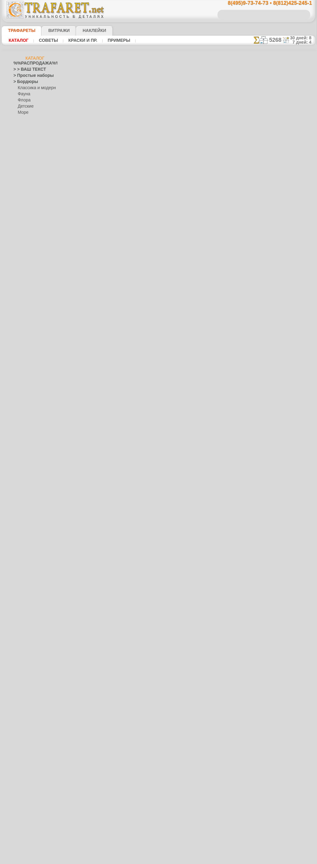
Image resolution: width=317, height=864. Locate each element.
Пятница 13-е (25, 635)
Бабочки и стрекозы (31, 223)
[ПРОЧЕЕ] (26, 776)
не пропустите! (284, 376)
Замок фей (27, 340)
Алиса (23, 328)
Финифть (26, 549)
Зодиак (20, 414)
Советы (45, 40)
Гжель (23, 512)
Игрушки (25, 315)
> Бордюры (23, 82)
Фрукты (20, 715)
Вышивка (26, 506)
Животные (23, 395)
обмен (188, 413)
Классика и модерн (35, 88)
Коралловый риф (29, 444)
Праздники (23, 604)
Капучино (22, 426)
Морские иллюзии (29, 487)
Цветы (19, 721)
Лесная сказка (30, 346)
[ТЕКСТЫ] (26, 758)
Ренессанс (22, 641)
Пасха (23, 623)
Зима (18, 401)
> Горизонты (24, 155)
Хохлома (25, 555)
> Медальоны (25, 149)
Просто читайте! (284, 325)
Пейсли (20, 586)
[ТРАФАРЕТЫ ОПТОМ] (33, 727)
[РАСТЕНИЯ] (29, 752)
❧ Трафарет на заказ (32, 789)
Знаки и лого (25, 407)
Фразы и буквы (27, 709)
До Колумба (24, 377)
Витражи (51, 30)
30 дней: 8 (302, 38)
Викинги (21, 235)
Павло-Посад (29, 530)
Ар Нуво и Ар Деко (30, 192)
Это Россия (27, 567)
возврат (173, 413)
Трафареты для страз (32, 783)
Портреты (22, 598)
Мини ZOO (27, 334)
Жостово (26, 524)
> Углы (19, 143)
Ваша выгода (96, 209)
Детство (21, 278)
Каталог (18, 40)
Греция (19, 266)
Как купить (137, 209)
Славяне (21, 672)
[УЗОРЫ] (26, 764)
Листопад (22, 475)
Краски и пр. (77, 40)
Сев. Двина (27, 543)
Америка (21, 186)
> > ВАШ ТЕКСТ (26, 69)
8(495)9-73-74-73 (127, 360)
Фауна (23, 94)
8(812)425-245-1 (200, 360)
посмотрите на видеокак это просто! (284, 298)
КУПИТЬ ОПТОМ (116, 222)
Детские (25, 106)
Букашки (21, 229)
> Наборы (22, 161)
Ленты (19, 469)
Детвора (25, 321)
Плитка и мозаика (29, 592)
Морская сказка (32, 352)
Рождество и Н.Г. (32, 617)
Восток (20, 248)
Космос (20, 451)
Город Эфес (24, 260)
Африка (20, 217)
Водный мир (24, 241)
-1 (135, 285)
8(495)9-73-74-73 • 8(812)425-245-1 (263, 3)
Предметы (23, 629)
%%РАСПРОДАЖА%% (33, 63)
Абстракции (24, 180)
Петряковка (28, 537)
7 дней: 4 (303, 42)
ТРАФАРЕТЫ (18, 30)
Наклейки (83, 30)
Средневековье (27, 678)
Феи (17, 703)
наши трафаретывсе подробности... (284, 352)
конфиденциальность (143, 413)
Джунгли (21, 364)
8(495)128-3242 (164, 360)
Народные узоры (28, 500)
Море (23, 112)
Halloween (26, 610)
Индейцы (26, 284)
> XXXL (19, 174)
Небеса (20, 580)
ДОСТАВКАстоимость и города (284, 271)
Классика (22, 438)
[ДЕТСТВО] (27, 740)
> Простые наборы (30, 75)
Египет (19, 389)
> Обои (19, 137)
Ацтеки (20, 211)
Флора (23, 100)
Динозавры (24, 371)
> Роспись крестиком (31, 168)
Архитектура (25, 205)
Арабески (22, 198)
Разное (24, 131)
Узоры (23, 118)
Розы (18, 653)
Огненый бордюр (158, 273)
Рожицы (21, 647)
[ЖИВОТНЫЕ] (30, 746)
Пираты (25, 309)
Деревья (21, 272)
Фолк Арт (26, 561)
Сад (17, 660)
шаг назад (159, 285)
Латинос (21, 463)
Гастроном (23, 254)
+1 (182, 285)
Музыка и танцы (28, 494)
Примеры (110, 40)
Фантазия (22, 697)
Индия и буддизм (29, 420)
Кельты (20, 432)
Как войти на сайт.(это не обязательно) (35, 823)
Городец (25, 518)
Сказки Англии (31, 303)
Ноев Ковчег (29, 297)
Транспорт (23, 684)
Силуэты (21, 666)
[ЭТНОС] (25, 770)
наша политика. (190, 859)
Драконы (21, 383)
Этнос (23, 125)
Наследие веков (27, 574)
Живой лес (27, 291)
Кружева (21, 457)
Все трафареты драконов (158, 299)
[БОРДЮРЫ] (29, 733)
